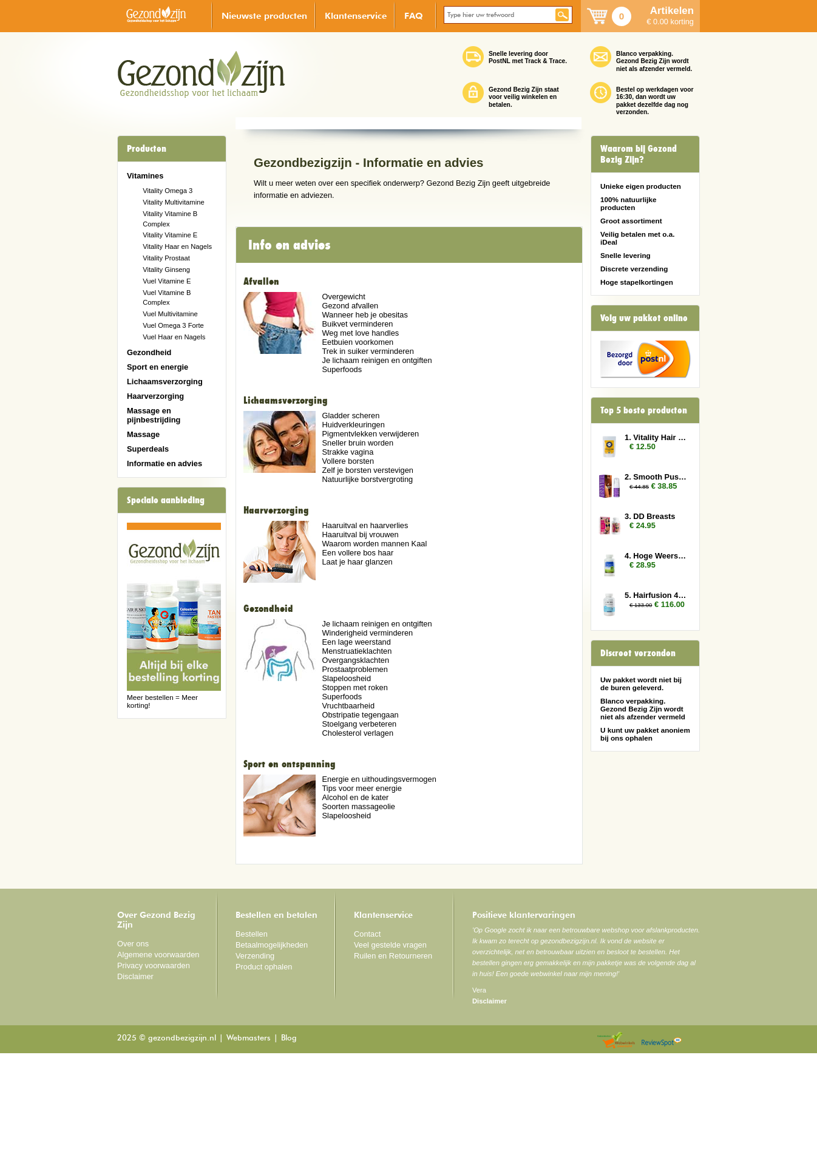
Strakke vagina (347, 572)
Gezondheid (149, 352)
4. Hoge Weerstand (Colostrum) (656, 555)
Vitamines (145, 175)
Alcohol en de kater (355, 918)
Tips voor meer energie (361, 909)
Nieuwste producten (264, 15)
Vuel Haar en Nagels (174, 337)
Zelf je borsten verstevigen (367, 590)
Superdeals (148, 448)
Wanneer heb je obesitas (364, 435)
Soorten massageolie (358, 927)
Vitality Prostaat (166, 258)
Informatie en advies (164, 463)
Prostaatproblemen (354, 790)
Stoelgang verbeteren (359, 844)
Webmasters (248, 1159)
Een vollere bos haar (357, 672)
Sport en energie (157, 367)
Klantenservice (356, 15)
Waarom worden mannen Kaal (374, 663)
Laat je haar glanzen (357, 682)
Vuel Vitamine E (167, 281)
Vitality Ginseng (166, 269)
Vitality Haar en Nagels (177, 246)
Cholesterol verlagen (357, 853)
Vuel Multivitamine (170, 313)
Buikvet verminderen (357, 444)
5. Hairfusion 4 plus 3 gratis (656, 595)
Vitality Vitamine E (170, 235)
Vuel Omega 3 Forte (173, 325)
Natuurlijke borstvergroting (367, 600)
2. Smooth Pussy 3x (656, 476)
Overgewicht (343, 417)
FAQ (413, 15)
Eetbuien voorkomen (357, 462)
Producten (146, 148)
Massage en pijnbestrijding (153, 415)
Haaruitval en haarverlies (365, 645)
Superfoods (342, 490)
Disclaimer (135, 1097)
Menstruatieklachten (357, 771)
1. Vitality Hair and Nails (656, 437)
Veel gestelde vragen (390, 1065)
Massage (143, 434)
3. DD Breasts (650, 516)
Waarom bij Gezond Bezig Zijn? (638, 154)
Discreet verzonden (638, 653)
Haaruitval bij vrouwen (360, 654)
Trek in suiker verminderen (367, 472)
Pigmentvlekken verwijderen (370, 554)
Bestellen (252, 1054)
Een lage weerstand (356, 762)
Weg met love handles (360, 453)
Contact (367, 1054)
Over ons (133, 1064)
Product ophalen (264, 1087)
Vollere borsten (348, 581)
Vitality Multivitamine (173, 202)
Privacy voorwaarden (153, 1086)
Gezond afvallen (350, 426)
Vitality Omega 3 (167, 190)
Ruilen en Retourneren (393, 1076)
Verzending (255, 1076)
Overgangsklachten (355, 780)
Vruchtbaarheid (348, 826)
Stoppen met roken (354, 808)
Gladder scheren (350, 536)
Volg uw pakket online (644, 318)
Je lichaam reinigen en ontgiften (377, 481)
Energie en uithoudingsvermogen (379, 899)
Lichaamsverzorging (165, 381)
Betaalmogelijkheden (272, 1065)
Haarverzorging (155, 396)
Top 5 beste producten (643, 410)
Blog (289, 1159)
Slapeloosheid (346, 799)
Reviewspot (662, 1162)
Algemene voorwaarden (158, 1075)
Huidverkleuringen (353, 545)
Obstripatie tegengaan (360, 835)
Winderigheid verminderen (367, 753)
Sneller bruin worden (357, 563)
